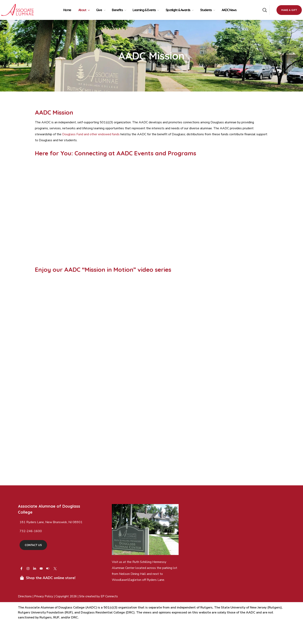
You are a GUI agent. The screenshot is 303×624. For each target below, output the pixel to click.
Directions (25, 596)
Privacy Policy (44, 596)
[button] (265, 10)
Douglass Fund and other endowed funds (91, 134)
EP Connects (109, 596)
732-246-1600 (31, 531)
